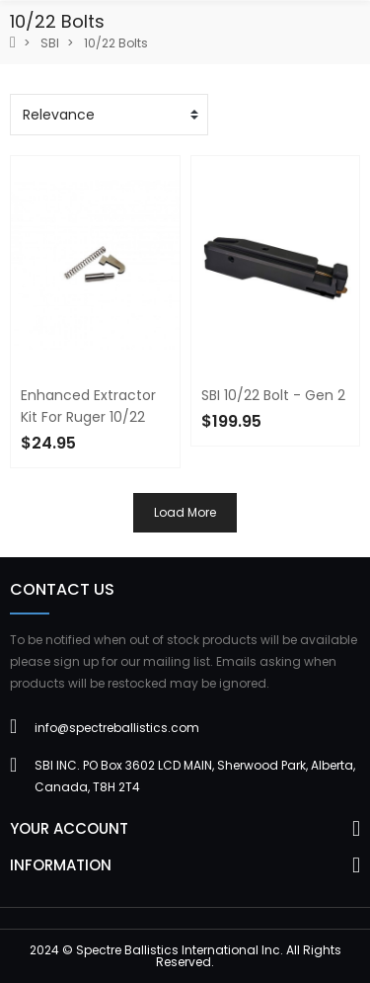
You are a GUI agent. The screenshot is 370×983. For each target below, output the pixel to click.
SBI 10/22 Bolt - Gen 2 (273, 395)
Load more (185, 512)
